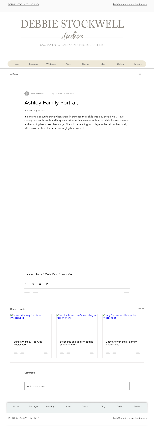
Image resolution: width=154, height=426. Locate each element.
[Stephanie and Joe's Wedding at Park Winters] (77, 325)
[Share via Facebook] (25, 284)
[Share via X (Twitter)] (32, 284)
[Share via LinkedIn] (39, 284)
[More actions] (128, 93)
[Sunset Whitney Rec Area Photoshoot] (30, 325)
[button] (140, 74)
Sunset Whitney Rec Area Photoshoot (28, 343)
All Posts (14, 74)
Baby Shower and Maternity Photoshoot (121, 343)
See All (141, 308)
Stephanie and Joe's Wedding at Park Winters (76, 343)
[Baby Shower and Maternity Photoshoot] (123, 325)
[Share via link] (46, 284)
